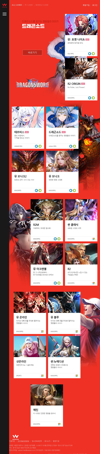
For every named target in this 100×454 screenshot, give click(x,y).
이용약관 (12, 441)
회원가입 (86, 5)
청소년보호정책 (37, 441)
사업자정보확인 (55, 450)
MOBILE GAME (42, 5)
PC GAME (29, 5)
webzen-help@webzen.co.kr (26, 450)
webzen (4, 5)
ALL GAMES (17, 5)
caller (5, 14)
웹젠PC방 (56, 441)
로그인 (94, 5)
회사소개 (47, 441)
